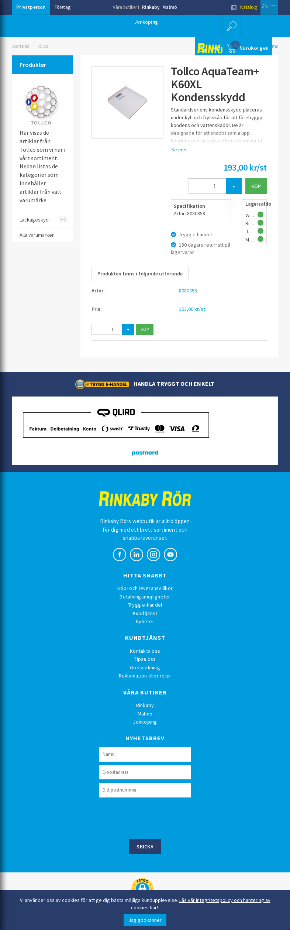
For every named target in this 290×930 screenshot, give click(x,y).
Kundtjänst (145, 613)
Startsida (21, 46)
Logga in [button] (260, 7)
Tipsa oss (145, 659)
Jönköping (146, 22)
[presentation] (155, 817)
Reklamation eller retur (145, 675)
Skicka (145, 846)
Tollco (42, 46)
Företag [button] (62, 7)
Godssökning (145, 667)
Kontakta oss (145, 651)
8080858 (188, 290)
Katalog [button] (225, 7)
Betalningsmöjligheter (145, 596)
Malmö (169, 7)
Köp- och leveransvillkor (145, 588)
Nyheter (145, 621)
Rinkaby (150, 7)
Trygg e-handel (145, 604)
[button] (230, 26)
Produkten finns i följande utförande (140, 273)
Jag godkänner (145, 920)
